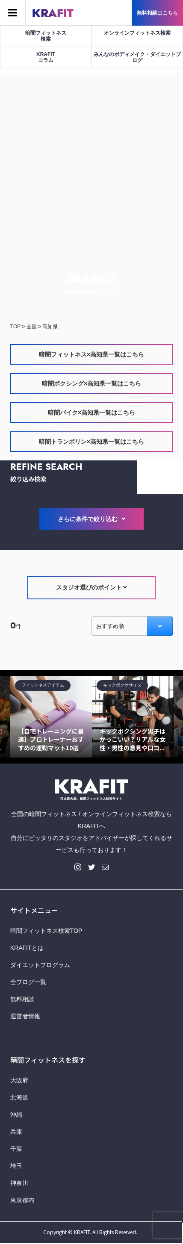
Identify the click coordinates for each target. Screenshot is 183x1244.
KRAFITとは (27, 947)
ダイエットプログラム (40, 964)
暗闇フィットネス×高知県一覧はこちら (91, 354)
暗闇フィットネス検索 (45, 36)
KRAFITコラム (45, 57)
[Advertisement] (91, 164)
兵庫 (16, 1131)
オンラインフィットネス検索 (137, 33)
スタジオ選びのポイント (91, 587)
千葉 (16, 1148)
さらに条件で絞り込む (91, 519)
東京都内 (22, 1200)
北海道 (19, 1097)
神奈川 (19, 1182)
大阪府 (19, 1080)
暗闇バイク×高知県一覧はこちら (91, 412)
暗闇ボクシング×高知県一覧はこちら (91, 383)
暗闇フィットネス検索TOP (46, 930)
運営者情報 (25, 1016)
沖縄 (16, 1114)
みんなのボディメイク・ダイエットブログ (137, 57)
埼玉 (16, 1165)
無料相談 (22, 999)
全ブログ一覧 (28, 982)
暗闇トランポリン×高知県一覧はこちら (91, 441)
